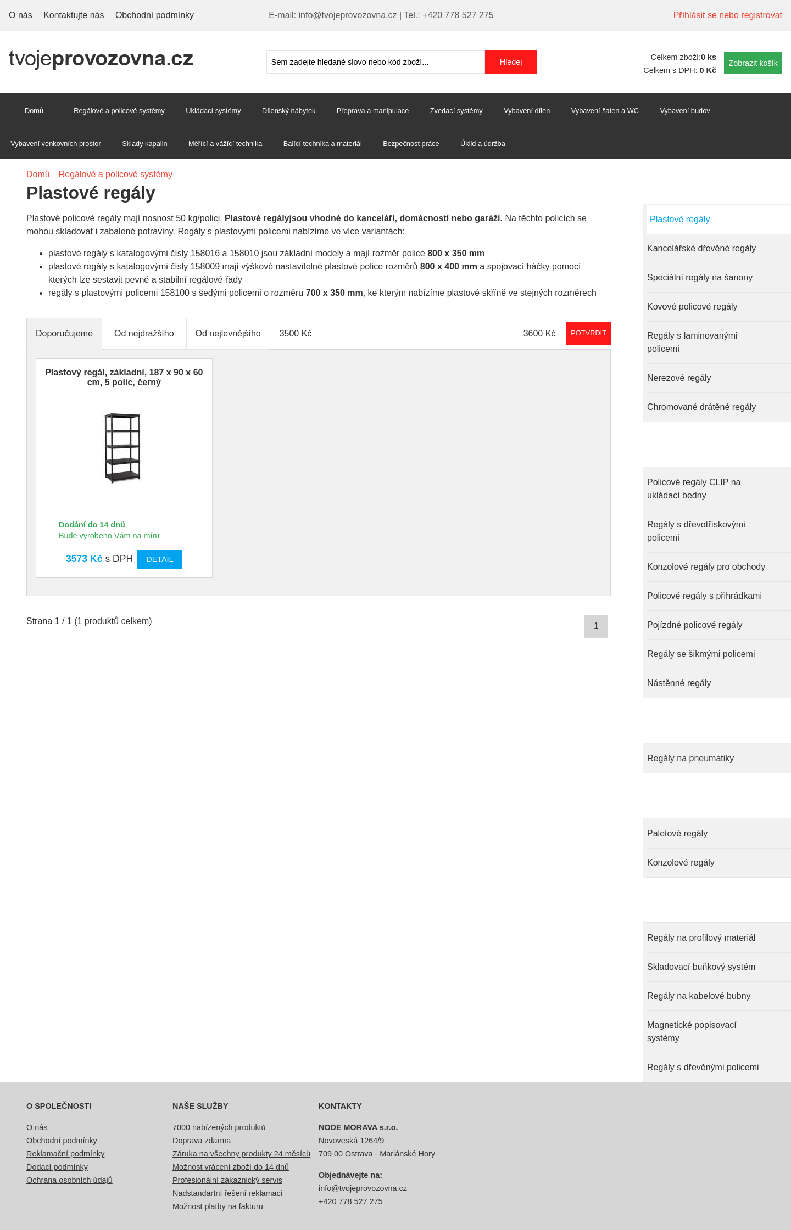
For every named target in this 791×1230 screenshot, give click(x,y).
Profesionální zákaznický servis (227, 1180)
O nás (20, 15)
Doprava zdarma (201, 1140)
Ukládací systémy (213, 110)
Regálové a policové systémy (119, 110)
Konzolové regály (681, 862)
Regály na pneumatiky (690, 758)
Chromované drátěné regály (701, 407)
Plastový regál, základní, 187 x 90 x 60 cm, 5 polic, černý (124, 377)
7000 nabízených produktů (219, 1127)
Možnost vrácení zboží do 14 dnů (230, 1166)
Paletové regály (677, 833)
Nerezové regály (679, 378)
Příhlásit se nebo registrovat (727, 15)
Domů (34, 110)
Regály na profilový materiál (701, 937)
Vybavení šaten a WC (605, 110)
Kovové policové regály (692, 306)
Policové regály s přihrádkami (704, 595)
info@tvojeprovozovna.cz (363, 1188)
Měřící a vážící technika (225, 143)
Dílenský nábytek (288, 110)
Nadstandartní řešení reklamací (227, 1193)
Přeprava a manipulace (373, 110)
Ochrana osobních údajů (69, 1180)
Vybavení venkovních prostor (55, 143)
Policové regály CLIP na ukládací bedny (693, 489)
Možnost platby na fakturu (217, 1206)
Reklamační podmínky (65, 1153)
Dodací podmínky (57, 1166)
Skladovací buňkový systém (701, 966)
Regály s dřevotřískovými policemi (696, 531)
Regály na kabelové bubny (699, 996)
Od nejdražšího (144, 333)
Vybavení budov (685, 110)
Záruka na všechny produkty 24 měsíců (241, 1153)
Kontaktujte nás (73, 15)
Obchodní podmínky (154, 15)
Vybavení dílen (527, 110)
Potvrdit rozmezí (588, 333)
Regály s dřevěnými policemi (703, 1067)
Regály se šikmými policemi (701, 654)
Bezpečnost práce (411, 143)
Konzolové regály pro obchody (706, 566)
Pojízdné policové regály (694, 625)
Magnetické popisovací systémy (692, 1031)
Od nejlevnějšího (228, 333)
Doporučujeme (64, 333)
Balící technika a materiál (322, 143)
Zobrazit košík (753, 63)
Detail (159, 559)
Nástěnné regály (679, 683)
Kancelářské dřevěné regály (701, 248)
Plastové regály (680, 219)
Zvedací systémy (456, 110)
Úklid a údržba (482, 143)
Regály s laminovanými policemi (692, 342)
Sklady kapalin (145, 143)
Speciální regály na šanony (700, 277)
